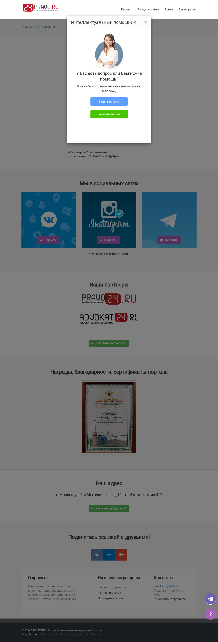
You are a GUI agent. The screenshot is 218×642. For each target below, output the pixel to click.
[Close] (145, 22)
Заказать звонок (109, 114)
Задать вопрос (109, 101)
